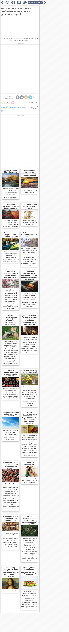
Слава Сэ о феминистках (29, 463)
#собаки (31, 102)
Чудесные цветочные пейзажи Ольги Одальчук (11, 206)
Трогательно (22, 107)
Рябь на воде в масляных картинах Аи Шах (29, 234)
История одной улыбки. (11, 591)
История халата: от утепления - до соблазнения (10, 518)
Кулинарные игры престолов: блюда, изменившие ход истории (10, 465)
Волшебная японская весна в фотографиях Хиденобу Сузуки (11, 274)
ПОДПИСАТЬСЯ (35, 3)
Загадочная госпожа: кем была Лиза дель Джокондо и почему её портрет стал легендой (10, 571)
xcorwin (36, 107)
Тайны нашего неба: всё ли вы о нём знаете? (11, 414)
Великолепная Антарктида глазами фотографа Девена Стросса (29, 173)
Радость (4, 107)
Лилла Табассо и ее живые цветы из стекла (29, 206)
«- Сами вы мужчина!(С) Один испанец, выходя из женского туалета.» (29, 480)
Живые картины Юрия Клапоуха (10, 171)
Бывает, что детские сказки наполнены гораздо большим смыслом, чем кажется (29, 275)
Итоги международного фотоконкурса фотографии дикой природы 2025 (29, 520)
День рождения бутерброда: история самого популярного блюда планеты (29, 570)
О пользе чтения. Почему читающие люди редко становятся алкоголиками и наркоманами (29, 319)
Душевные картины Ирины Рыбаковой (29, 371)
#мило (37, 102)
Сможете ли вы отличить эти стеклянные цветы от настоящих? (29, 222)
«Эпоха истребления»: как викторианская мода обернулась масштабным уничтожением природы (29, 417)
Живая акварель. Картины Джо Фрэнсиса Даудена (10, 234)
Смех (3, 111)
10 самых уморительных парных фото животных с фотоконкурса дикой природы (10, 319)
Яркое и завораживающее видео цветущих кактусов (11, 373)
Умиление (13, 107)
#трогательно (35, 104)
